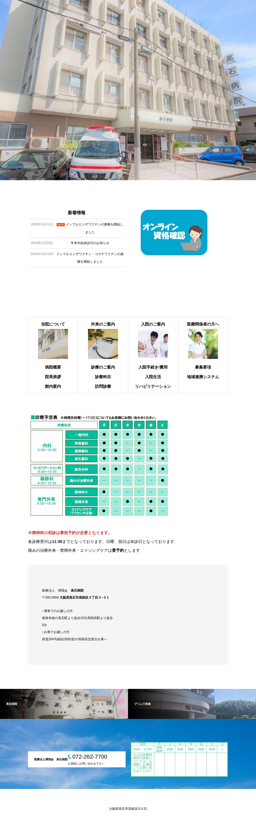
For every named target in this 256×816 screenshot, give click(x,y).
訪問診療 (103, 386)
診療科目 (103, 377)
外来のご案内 (103, 324)
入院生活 (153, 377)
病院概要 (53, 367)
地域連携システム (203, 377)
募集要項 (203, 367)
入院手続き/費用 (153, 367)
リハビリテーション (153, 386)
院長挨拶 (53, 377)
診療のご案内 (103, 367)
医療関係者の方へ (203, 324)
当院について (53, 324)
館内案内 (53, 386)
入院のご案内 (153, 324)
